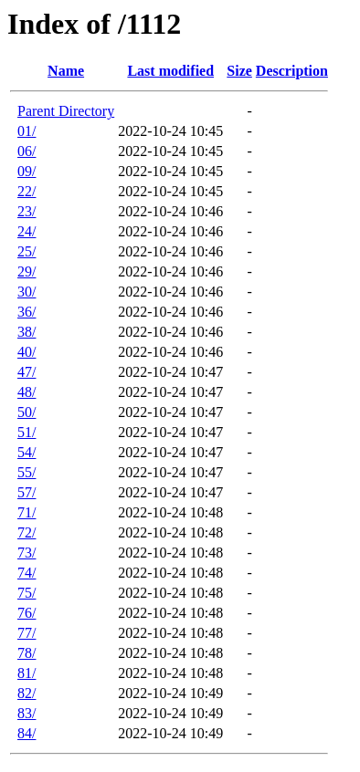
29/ (26, 271)
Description (292, 70)
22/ (26, 191)
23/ (26, 211)
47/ (26, 372)
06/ (26, 151)
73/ (26, 552)
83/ (26, 713)
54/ (26, 452)
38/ (26, 331)
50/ (26, 412)
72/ (26, 532)
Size (239, 70)
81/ (26, 673)
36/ (26, 311)
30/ (26, 291)
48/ (26, 392)
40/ (26, 352)
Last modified (170, 70)
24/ (26, 231)
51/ (26, 432)
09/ (26, 171)
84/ (26, 733)
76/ (26, 613)
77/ (26, 633)
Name (66, 70)
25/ (26, 251)
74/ (26, 572)
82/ (26, 693)
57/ (26, 492)
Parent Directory (65, 111)
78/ (26, 653)
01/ (26, 131)
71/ (26, 512)
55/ (26, 472)
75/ (26, 592)
